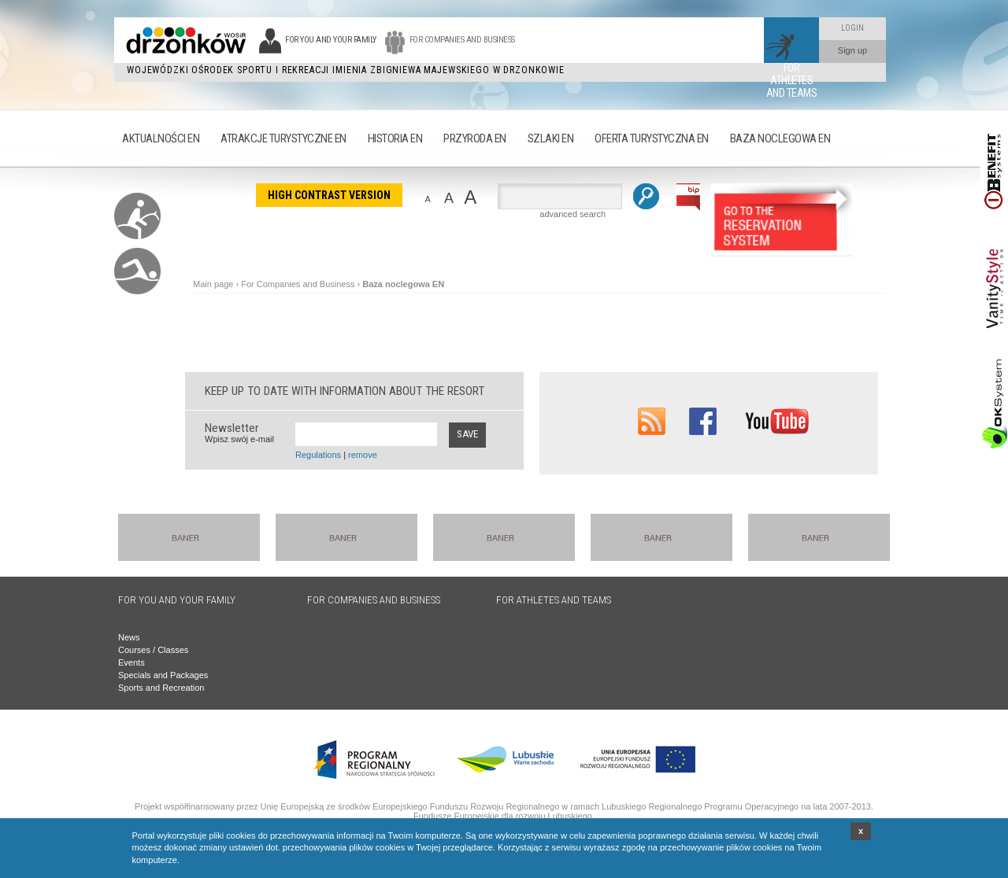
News (129, 637)
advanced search (572, 214)
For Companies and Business (297, 284)
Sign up (852, 50)
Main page (213, 284)
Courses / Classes (153, 650)
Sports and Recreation (161, 687)
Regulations (318, 454)
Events (131, 662)
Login (852, 28)
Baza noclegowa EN (403, 284)
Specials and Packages (163, 675)
